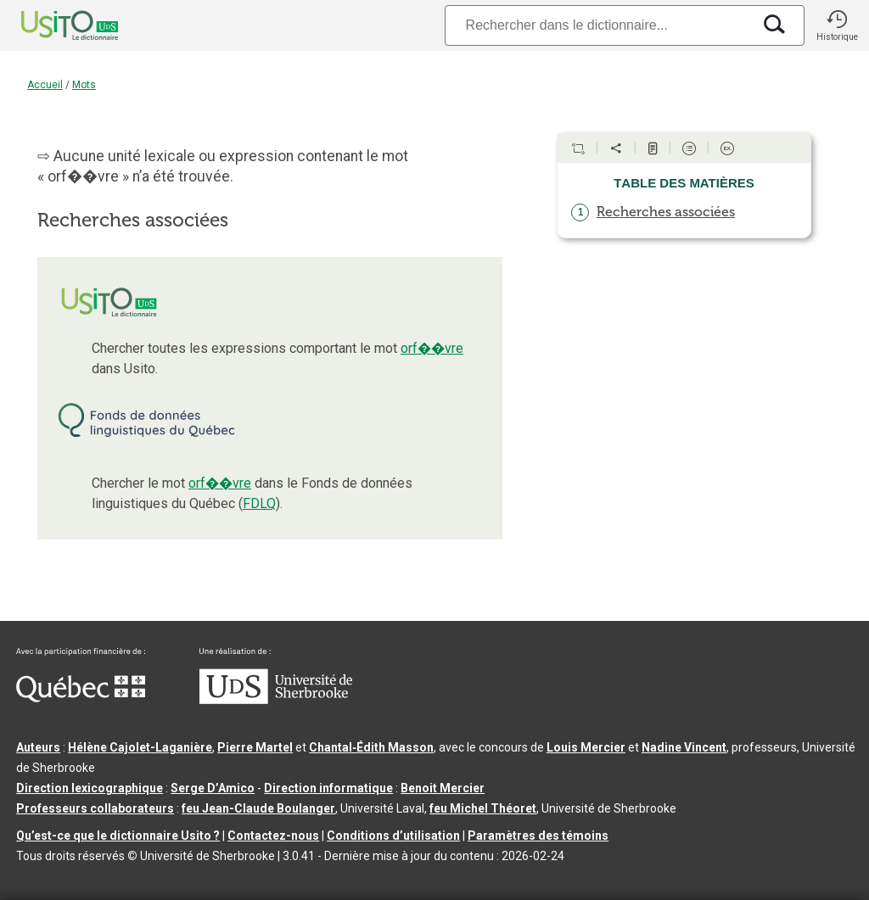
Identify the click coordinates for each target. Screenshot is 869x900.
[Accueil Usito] (51, 25)
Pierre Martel (255, 747)
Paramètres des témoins (538, 835)
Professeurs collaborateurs (95, 808)
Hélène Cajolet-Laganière (140, 747)
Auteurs (38, 747)
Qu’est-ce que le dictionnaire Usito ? (118, 835)
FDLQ (259, 503)
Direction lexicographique (89, 788)
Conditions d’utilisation (393, 835)
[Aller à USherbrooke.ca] (275, 700)
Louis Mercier (586, 747)
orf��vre (432, 348)
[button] (836, 25)
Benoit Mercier (443, 788)
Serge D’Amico (213, 788)
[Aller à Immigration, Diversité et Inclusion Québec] (80, 698)
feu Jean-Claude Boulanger (258, 808)
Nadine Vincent (684, 747)
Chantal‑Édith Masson (371, 747)
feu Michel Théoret (482, 808)
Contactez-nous (273, 835)
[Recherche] (598, 25)
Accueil (45, 85)
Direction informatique (328, 788)
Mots (84, 85)
